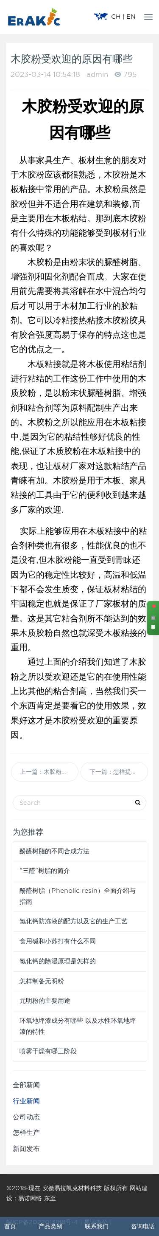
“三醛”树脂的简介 (45, 871)
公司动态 (26, 1117)
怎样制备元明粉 (42, 981)
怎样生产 (26, 1133)
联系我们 (97, 1226)
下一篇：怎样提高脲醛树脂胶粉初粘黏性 (118, 771)
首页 (10, 1226)
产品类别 (50, 1226)
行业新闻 (26, 1101)
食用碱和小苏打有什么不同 (58, 941)
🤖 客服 (153, 618)
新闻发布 (26, 1149)
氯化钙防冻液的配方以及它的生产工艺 (74, 921)
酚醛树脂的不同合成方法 (54, 851)
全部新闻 (26, 1085)
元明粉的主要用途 (45, 1001)
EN (131, 16)
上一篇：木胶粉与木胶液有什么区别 (49, 771)
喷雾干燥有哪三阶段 (48, 1051)
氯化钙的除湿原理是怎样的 (58, 961)
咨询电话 (143, 1226)
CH (115, 16)
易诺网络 (30, 1198)
